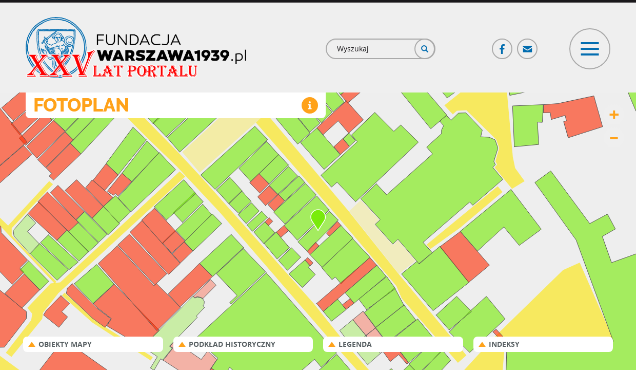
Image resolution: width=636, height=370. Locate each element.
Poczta (528, 44)
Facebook (502, 44)
